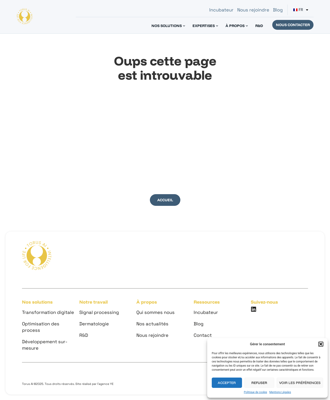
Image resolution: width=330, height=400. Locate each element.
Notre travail (93, 302)
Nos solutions (37, 302)
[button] (321, 344)
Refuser (259, 383)
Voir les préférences (300, 383)
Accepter (227, 383)
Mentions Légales (280, 392)
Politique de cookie (255, 392)
